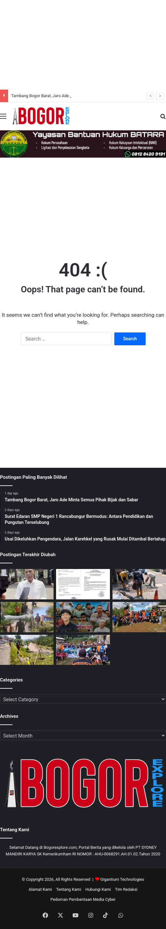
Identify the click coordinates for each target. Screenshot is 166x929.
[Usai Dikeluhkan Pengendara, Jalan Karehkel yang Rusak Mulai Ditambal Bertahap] (139, 584)
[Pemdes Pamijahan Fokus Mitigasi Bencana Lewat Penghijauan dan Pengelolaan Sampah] (139, 617)
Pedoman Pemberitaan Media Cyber (83, 899)
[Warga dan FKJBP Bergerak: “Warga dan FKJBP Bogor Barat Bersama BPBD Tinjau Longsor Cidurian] (27, 617)
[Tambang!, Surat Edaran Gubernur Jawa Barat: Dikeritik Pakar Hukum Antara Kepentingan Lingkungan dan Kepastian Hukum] (83, 617)
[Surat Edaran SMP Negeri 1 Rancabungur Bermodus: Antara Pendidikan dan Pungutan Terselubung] (83, 584)
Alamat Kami (40, 889)
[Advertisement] (83, 44)
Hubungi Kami (98, 889)
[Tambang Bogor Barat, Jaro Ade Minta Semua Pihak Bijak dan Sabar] (27, 584)
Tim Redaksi (126, 889)
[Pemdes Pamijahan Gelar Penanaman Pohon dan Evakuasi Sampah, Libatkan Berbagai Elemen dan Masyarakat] (83, 650)
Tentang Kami (68, 889)
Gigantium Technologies (122, 879)
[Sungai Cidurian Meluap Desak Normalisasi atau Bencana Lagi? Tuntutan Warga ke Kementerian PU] (27, 650)
